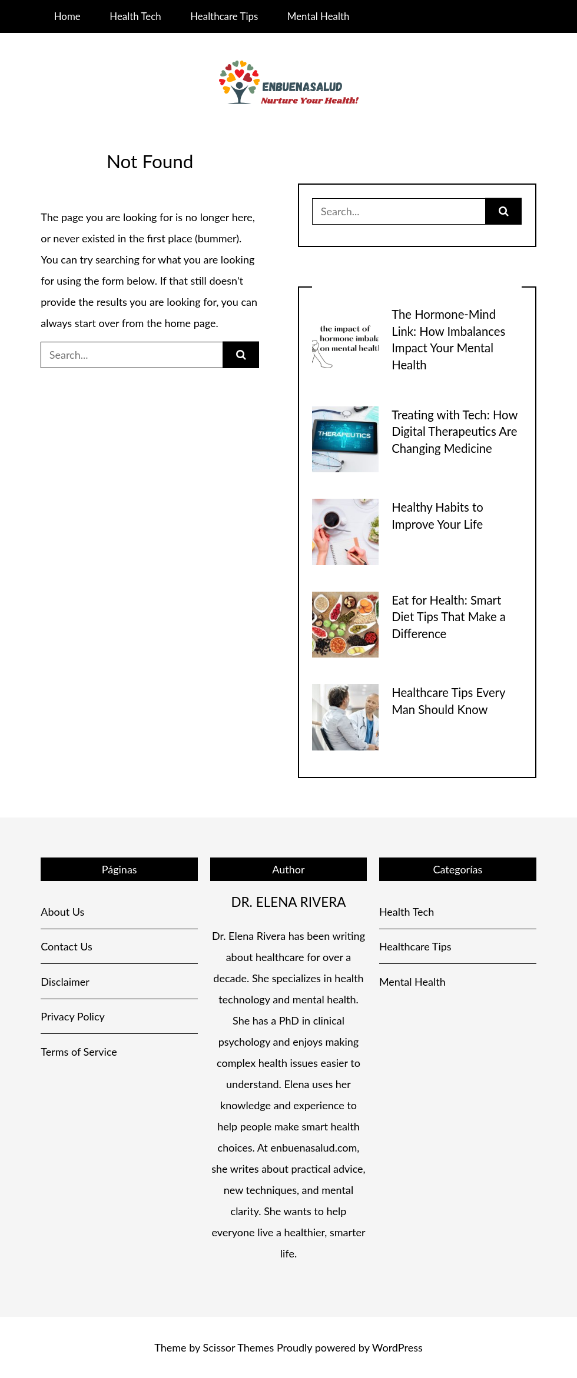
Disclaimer (65, 981)
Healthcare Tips (224, 16)
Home (67, 16)
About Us (62, 911)
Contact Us (66, 946)
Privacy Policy (73, 1016)
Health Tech (135, 16)
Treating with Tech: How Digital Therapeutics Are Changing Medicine (455, 431)
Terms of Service (79, 1051)
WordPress (397, 1347)
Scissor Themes (238, 1347)
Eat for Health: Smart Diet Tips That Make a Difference (449, 616)
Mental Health (318, 16)
